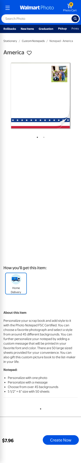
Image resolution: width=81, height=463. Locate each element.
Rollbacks (9, 28)
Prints (75, 28)
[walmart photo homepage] (37, 7)
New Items (27, 28)
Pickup (62, 28)
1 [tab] (36, 136)
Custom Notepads (33, 41)
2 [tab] (43, 136)
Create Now (60, 440)
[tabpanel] (40, 95)
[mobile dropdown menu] (7, 7)
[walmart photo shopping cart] (70, 7)
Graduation (46, 28)
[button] (29, 53)
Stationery (10, 41)
